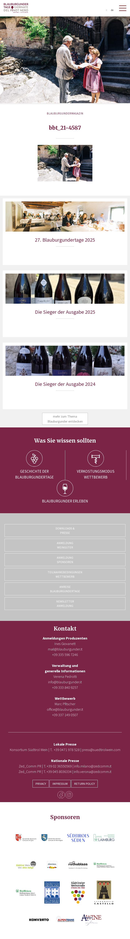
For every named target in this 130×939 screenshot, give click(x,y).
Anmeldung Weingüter (65, 545)
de (112, 10)
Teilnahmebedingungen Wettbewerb (65, 574)
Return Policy (84, 784)
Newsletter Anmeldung (65, 604)
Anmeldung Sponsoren (65, 560)
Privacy (40, 784)
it (106, 10)
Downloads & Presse (65, 531)
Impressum (60, 784)
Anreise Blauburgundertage (65, 589)
